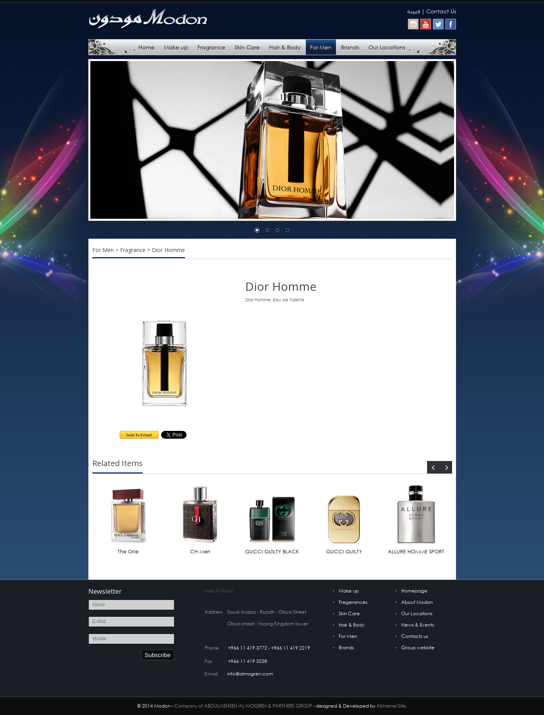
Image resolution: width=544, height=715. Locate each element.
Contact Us (441, 11)
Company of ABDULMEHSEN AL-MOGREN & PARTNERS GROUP (243, 705)
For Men (321, 47)
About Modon (417, 602)
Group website (417, 647)
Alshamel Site (391, 705)
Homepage (414, 590)
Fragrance (211, 47)
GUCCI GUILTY (344, 551)
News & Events (417, 624)
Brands (350, 47)
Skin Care (247, 47)
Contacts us (414, 636)
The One (128, 551)
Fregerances (353, 602)
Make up (176, 47)
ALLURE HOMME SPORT (416, 551)
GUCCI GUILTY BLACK (272, 551)
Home (146, 47)
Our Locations (386, 47)
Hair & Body (285, 47)
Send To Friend (139, 435)
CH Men (200, 551)
